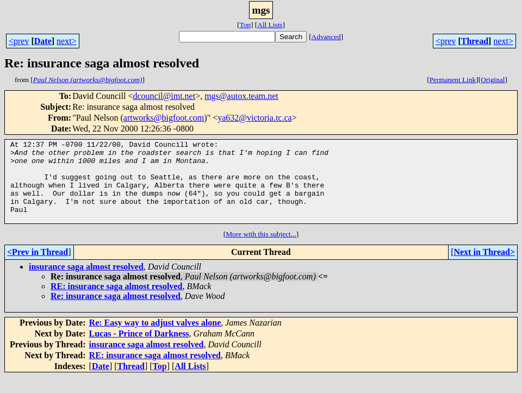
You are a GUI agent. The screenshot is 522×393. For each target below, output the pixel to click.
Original (493, 80)
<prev (19, 41)
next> (67, 41)
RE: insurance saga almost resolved (116, 302)
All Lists (269, 25)
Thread (474, 41)
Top (245, 25)
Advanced (326, 37)
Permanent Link (453, 80)
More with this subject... (261, 250)
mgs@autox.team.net (241, 96)
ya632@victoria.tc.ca (254, 117)
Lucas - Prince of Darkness (139, 349)
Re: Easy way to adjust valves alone (155, 339)
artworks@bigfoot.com (163, 117)
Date (43, 41)
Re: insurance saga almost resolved (116, 312)
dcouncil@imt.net (164, 96)
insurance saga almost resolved (86, 283)
